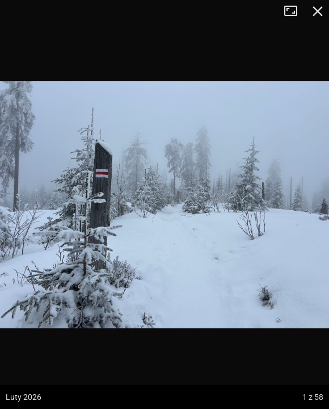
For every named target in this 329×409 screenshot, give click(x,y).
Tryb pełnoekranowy (295, 11)
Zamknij (317, 11)
